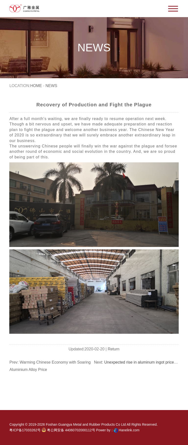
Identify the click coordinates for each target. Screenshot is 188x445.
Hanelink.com (129, 430)
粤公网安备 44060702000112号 (68, 430)
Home (36, 86)
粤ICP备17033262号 (25, 430)
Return (113, 349)
